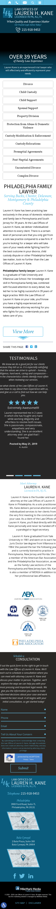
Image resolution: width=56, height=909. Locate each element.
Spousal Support (28, 108)
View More (23, 331)
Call (16, 2)
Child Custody (28, 92)
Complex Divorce (28, 176)
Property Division (28, 116)
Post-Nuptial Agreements (28, 160)
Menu (39, 2)
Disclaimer (35, 902)
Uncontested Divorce (28, 168)
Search (32, 2)
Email (25, 2)
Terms (8, 759)
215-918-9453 (31, 29)
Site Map (20, 902)
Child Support (28, 100)
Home (9, 2)
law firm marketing (15, 896)
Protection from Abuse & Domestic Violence (28, 126)
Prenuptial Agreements (28, 152)
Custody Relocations (28, 144)
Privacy (2, 759)
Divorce (28, 84)
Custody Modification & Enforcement (28, 136)
